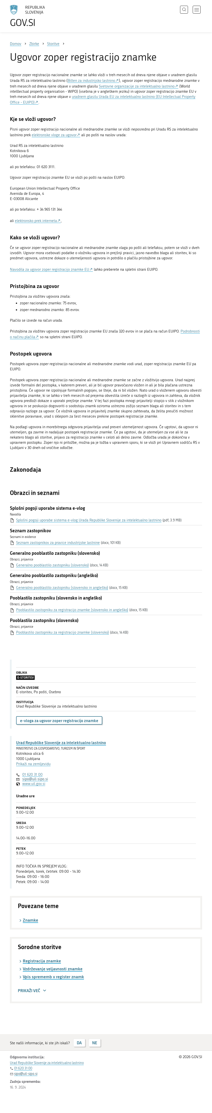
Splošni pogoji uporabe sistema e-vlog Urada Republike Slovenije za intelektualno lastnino (88, 520)
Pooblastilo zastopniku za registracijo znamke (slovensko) (62, 632)
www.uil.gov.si (33, 783)
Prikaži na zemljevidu (33, 764)
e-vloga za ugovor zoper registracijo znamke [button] (59, 720)
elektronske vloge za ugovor (54, 135)
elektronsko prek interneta (36, 221)
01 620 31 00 (32, 774)
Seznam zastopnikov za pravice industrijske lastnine (58, 542)
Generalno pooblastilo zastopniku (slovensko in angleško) (62, 587)
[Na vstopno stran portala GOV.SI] (34, 16)
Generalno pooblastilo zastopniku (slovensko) (52, 565)
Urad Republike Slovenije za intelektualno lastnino (61, 742)
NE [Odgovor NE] (94, 1043)
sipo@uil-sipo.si (35, 779)
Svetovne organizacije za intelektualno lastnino (137, 86)
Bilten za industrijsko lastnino (91, 80)
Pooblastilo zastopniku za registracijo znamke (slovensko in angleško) (72, 610)
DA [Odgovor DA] (79, 1043)
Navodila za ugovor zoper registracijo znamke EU (49, 269)
